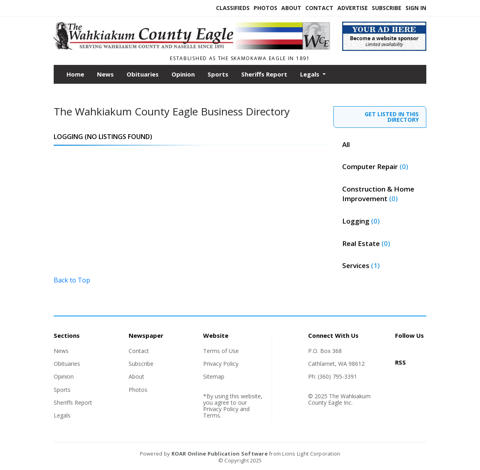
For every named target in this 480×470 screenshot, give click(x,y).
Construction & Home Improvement (378, 193)
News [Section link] (61, 351)
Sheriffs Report (264, 74)
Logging (361, 221)
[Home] (192, 47)
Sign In (415, 8)
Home (75, 74)
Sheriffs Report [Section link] (73, 402)
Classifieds (233, 8)
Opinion (183, 74)
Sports (218, 74)
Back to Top (72, 280)
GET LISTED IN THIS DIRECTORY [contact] (392, 116)
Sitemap (213, 376)
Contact (319, 8)
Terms (211, 415)
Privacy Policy (220, 363)
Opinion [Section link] (64, 376)
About (291, 8)
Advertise (352, 8)
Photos (265, 8)
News (105, 74)
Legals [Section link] (62, 415)
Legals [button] (310, 74)
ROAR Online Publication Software (219, 453)
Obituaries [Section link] (67, 363)
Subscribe (386, 8)
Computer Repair (375, 166)
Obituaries (143, 74)
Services (361, 265)
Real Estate (366, 243)
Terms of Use (221, 351)
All (346, 144)
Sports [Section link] (62, 389)
